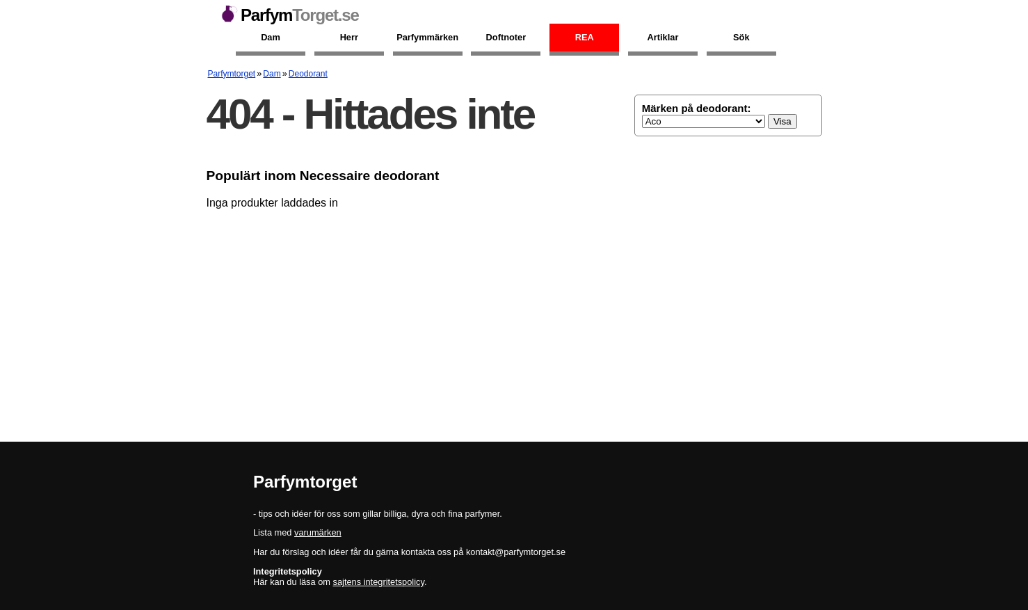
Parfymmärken (427, 37)
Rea (584, 37)
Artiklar (663, 37)
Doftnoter (506, 37)
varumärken (318, 532)
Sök (741, 37)
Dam (270, 37)
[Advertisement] (514, 320)
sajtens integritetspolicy (378, 582)
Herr (349, 37)
